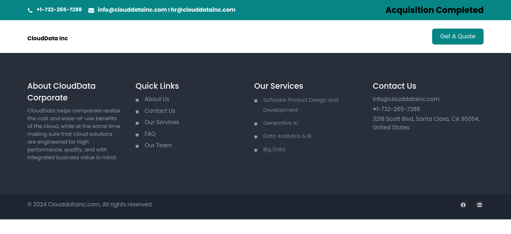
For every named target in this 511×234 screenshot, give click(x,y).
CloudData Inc (47, 38)
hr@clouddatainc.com (203, 10)
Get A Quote (457, 36)
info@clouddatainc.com (132, 10)
